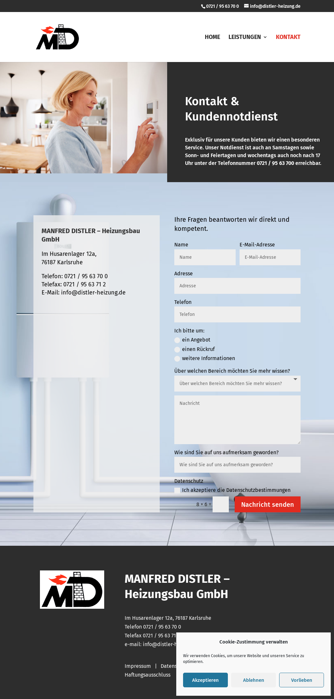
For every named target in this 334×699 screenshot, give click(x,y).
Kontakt (288, 38)
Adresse (183, 273)
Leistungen (245, 38)
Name (181, 245)
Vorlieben (301, 680)
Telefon (183, 302)
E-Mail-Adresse (257, 245)
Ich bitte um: (189, 331)
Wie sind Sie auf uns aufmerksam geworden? (226, 452)
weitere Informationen (204, 358)
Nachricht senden (267, 504)
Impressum (138, 666)
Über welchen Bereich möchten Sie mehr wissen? (232, 371)
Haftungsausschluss (147, 675)
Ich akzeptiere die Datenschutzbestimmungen (232, 490)
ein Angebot (192, 340)
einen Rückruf (194, 349)
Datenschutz (188, 481)
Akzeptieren (205, 680)
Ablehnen (253, 680)
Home (212, 38)
